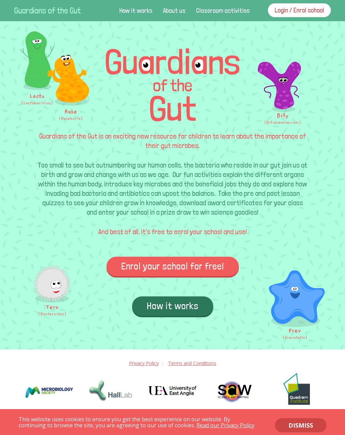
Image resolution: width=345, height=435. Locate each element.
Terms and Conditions (192, 363)
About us (174, 10)
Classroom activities (223, 10)
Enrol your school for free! (172, 266)
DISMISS (300, 425)
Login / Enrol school (299, 10)
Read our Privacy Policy (225, 425)
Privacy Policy (144, 363)
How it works (135, 10)
